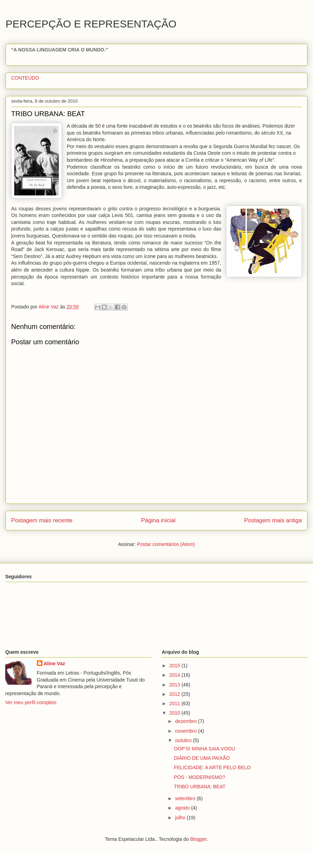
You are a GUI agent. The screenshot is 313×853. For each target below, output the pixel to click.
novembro (186, 731)
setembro (185, 798)
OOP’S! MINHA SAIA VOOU (204, 748)
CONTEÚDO (25, 78)
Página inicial (158, 520)
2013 (175, 684)
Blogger (198, 839)
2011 (175, 703)
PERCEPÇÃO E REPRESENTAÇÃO (91, 24)
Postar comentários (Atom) (166, 544)
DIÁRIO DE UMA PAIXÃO (202, 758)
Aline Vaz (54, 663)
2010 (175, 713)
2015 (175, 665)
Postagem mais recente (41, 520)
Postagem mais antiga (273, 520)
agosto (183, 808)
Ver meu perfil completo (30, 702)
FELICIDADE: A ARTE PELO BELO (212, 767)
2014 (175, 675)
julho (180, 817)
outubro (184, 740)
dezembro (186, 721)
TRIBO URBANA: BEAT (199, 786)
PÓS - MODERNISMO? (199, 777)
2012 (175, 694)
